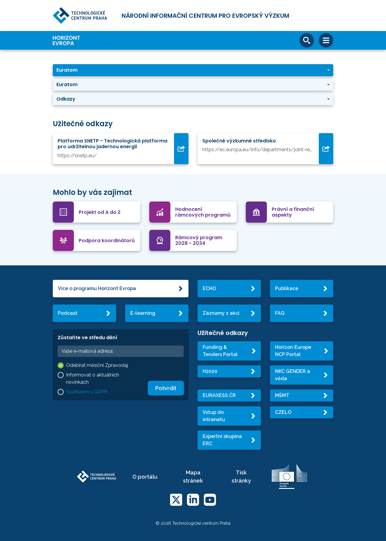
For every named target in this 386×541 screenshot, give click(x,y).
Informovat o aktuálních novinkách (92, 378)
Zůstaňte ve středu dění (87, 337)
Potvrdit (165, 388)
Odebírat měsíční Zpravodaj (97, 365)
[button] (193, 70)
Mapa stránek (193, 476)
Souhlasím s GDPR (87, 392)
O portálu (144, 477)
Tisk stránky (241, 476)
